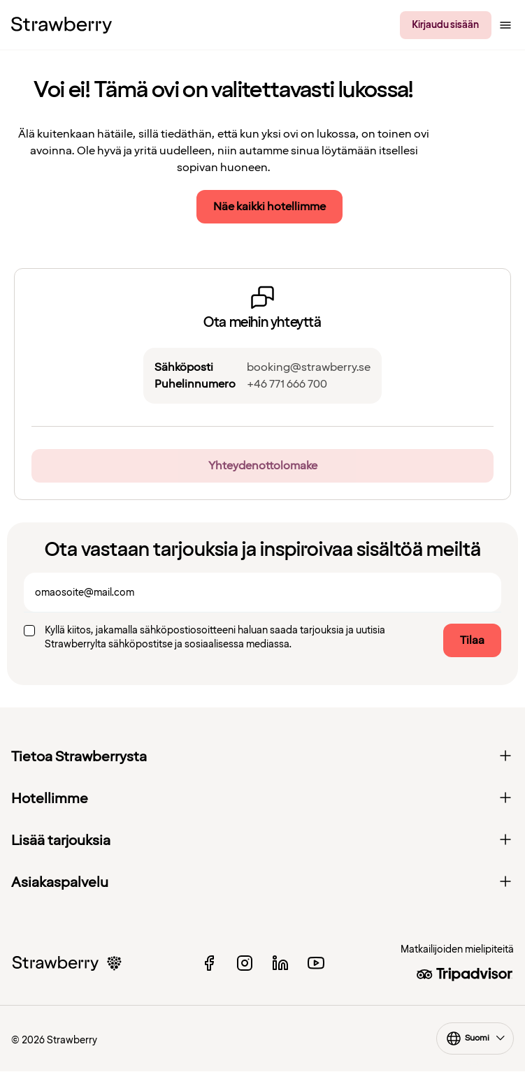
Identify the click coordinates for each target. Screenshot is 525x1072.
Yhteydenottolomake (262, 465)
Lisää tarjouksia (262, 841)
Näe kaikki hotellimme (269, 206)
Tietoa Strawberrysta (262, 757)
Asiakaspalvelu (262, 883)
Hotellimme (262, 799)
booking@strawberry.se (309, 367)
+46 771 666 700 (287, 384)
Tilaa (472, 640)
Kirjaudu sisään (445, 24)
